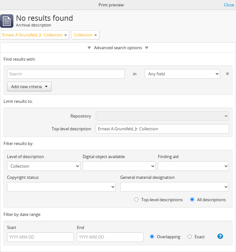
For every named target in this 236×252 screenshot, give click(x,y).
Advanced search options (118, 47)
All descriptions (208, 199)
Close (229, 5)
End (80, 227)
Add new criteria (29, 86)
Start (11, 227)
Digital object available (104, 156)
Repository (80, 116)
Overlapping (165, 237)
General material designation (147, 177)
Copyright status (23, 177)
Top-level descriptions (158, 199)
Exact (196, 237)
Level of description (25, 156)
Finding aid (168, 156)
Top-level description (71, 129)
